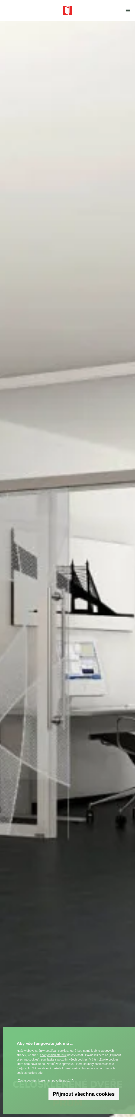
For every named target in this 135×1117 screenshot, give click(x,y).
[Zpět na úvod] (67, 10)
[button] (128, 10)
